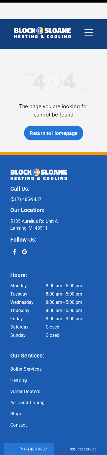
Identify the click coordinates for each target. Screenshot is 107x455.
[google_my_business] (24, 233)
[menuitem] (53, 349)
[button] (88, 13)
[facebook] (14, 233)
